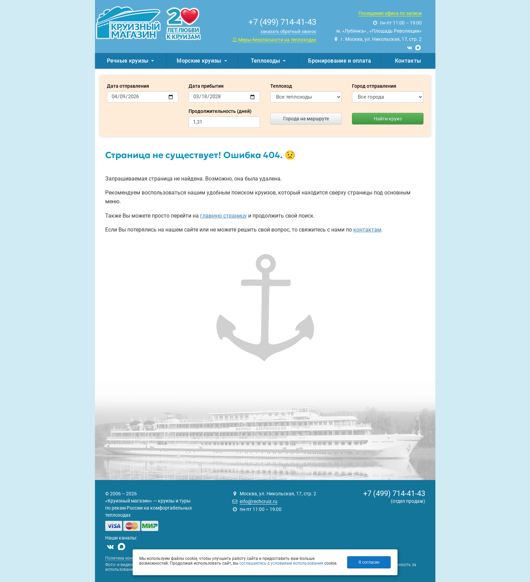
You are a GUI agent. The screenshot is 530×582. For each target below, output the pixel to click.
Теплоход (281, 86)
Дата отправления (128, 86)
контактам (367, 229)
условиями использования (297, 563)
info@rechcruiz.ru (258, 501)
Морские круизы (202, 60)
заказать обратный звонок (288, 31)
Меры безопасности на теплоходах (277, 39)
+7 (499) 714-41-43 (394, 493)
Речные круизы (130, 60)
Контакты (408, 60)
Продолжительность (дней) (220, 111)
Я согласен (369, 562)
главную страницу (223, 215)
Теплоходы (268, 60)
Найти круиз (388, 118)
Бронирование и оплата (339, 60)
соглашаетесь (253, 563)
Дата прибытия (206, 86)
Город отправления (374, 86)
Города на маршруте (306, 118)
